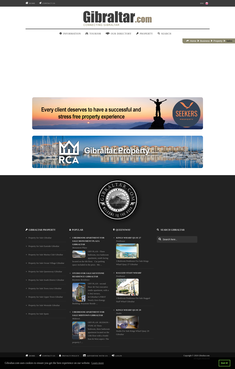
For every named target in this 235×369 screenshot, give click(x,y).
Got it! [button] (224, 363)
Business (204, 41)
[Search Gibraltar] (159, 239)
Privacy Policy (69, 356)
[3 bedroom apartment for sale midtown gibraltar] (91, 328)
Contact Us (47, 3)
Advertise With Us (95, 356)
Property (144, 33)
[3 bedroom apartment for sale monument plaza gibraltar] (91, 252)
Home (30, 3)
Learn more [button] (97, 363)
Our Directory (119, 33)
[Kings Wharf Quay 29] (135, 323)
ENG (204, 3)
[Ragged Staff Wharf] (135, 288)
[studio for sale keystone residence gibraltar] (91, 290)
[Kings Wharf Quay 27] (135, 252)
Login (117, 356)
